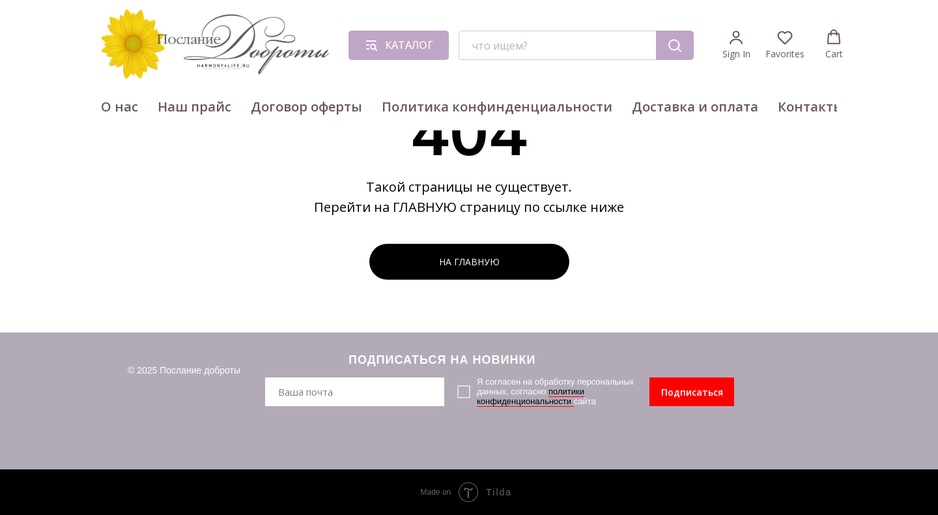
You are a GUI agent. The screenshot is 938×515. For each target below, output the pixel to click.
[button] (736, 44)
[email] (354, 391)
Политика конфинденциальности (497, 106)
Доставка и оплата (695, 106)
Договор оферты (306, 106)
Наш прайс (194, 106)
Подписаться (692, 392)
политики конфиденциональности (530, 396)
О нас (119, 106)
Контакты (811, 106)
